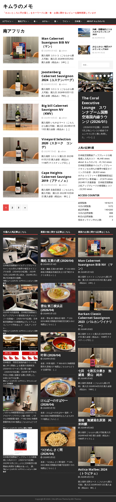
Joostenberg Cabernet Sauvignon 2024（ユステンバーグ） (58, 76)
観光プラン (22, 21)
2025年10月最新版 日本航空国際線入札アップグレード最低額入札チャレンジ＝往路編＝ (20, 315)
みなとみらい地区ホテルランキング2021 (102, 48)
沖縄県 (29, 428)
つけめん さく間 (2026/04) (52, 452)
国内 (25, 428)
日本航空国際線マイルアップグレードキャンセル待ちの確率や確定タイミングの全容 (95, 169)
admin (64, 50)
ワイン (65, 21)
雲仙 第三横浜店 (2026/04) (52, 308)
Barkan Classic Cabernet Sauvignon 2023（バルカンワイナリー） (95, 320)
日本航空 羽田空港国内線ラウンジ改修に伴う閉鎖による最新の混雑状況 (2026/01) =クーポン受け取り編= (19, 365)
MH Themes (76, 499)
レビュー (30, 281)
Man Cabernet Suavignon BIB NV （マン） (55, 42)
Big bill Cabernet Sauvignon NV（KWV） (55, 110)
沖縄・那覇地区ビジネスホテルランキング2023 (102, 32)
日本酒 (77, 21)
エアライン (6, 21)
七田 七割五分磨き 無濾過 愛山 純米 (94, 373)
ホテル (45, 21)
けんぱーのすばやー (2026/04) (54, 402)
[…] (66, 62)
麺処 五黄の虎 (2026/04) (57, 261)
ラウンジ (30, 381)
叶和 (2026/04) (51, 355)
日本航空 (10, 383)
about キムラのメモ (96, 21)
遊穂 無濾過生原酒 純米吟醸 (94, 422)
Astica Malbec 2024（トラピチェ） (92, 471)
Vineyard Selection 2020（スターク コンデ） (57, 143)
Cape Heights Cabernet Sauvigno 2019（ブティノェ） (56, 177)
